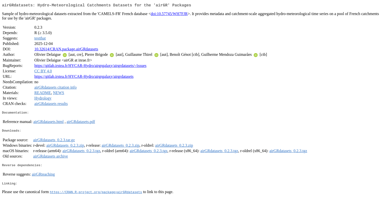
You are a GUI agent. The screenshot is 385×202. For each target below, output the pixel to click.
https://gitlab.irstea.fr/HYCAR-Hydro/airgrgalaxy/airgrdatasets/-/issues (90, 66)
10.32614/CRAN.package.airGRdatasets (66, 50)
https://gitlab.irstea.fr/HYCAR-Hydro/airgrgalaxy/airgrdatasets (84, 77)
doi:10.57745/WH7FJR (169, 15)
